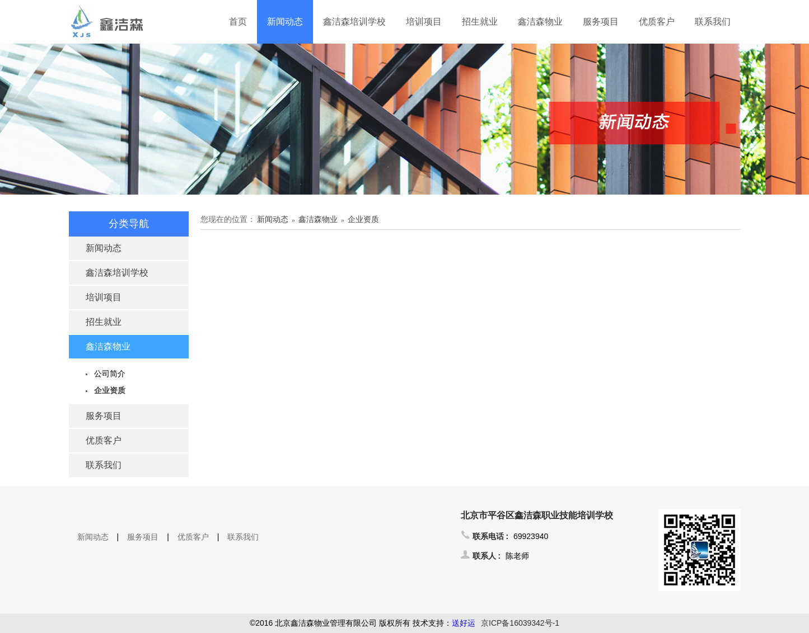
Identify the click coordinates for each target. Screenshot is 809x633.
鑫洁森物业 (540, 21)
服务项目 (601, 21)
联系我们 (713, 21)
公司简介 (109, 373)
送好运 (463, 622)
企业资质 (109, 390)
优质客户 (657, 21)
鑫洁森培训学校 (354, 21)
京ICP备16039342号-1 (520, 622)
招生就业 (480, 21)
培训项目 (424, 21)
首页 (238, 21)
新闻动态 (285, 21)
